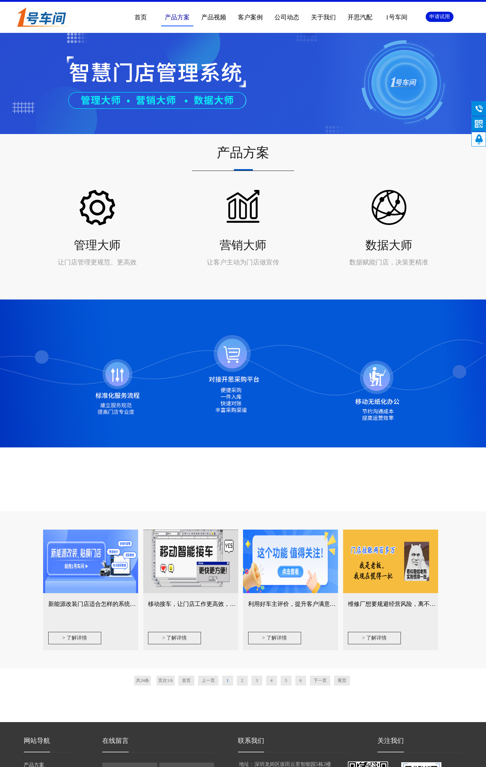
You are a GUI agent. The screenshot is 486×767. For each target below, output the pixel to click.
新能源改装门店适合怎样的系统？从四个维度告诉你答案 (121, 604)
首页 (140, 17)
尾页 (342, 680)
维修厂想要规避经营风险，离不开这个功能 (403, 604)
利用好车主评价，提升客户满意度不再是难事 (306, 604)
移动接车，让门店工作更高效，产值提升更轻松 (209, 604)
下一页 (320, 680)
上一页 (208, 680)
